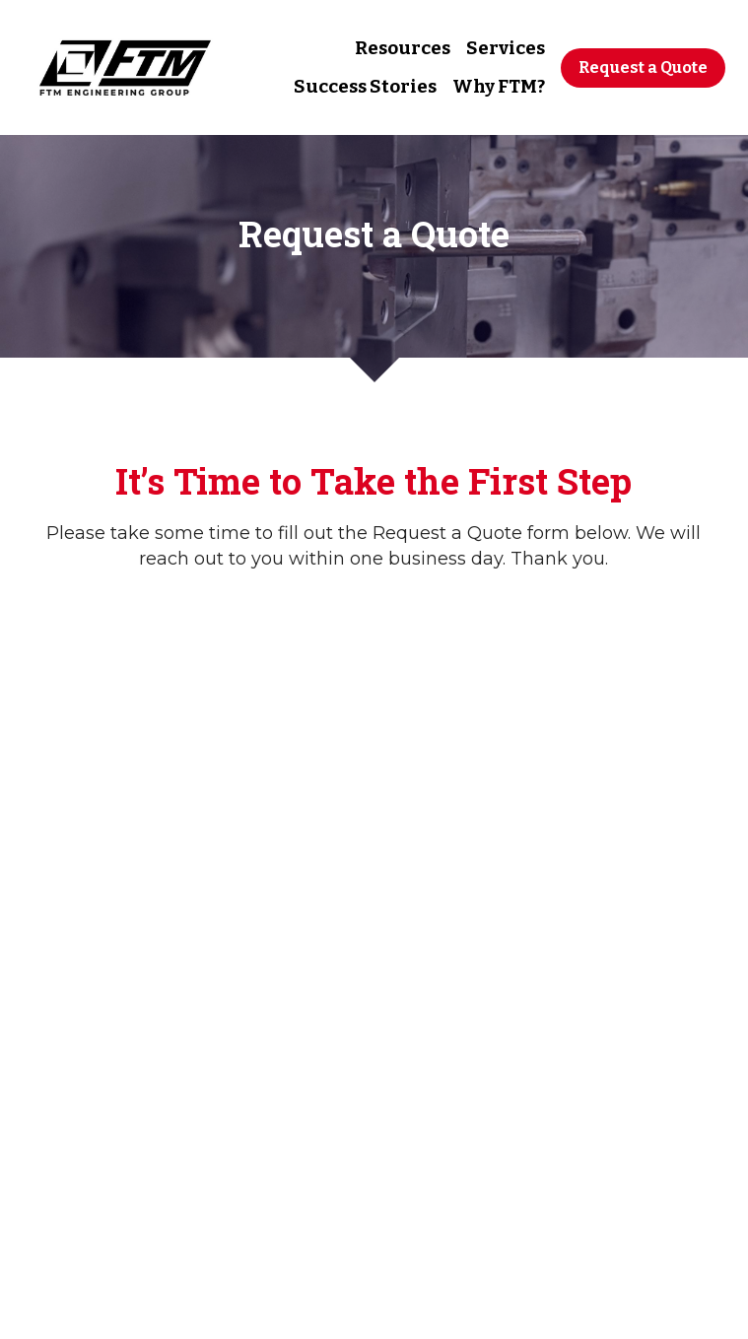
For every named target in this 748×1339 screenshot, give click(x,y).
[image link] (125, 65)
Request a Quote (643, 67)
